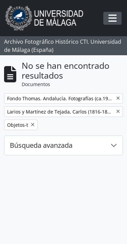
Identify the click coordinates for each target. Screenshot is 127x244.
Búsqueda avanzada (41, 145)
